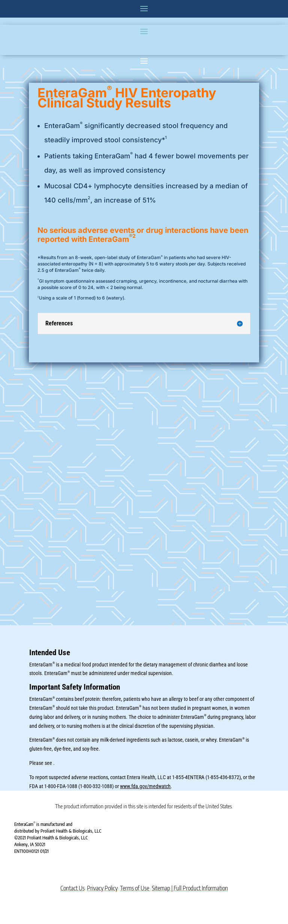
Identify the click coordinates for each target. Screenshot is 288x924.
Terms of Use (135, 888)
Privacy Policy (102, 888)
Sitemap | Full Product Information (190, 888)
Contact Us (72, 888)
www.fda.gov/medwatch (145, 786)
